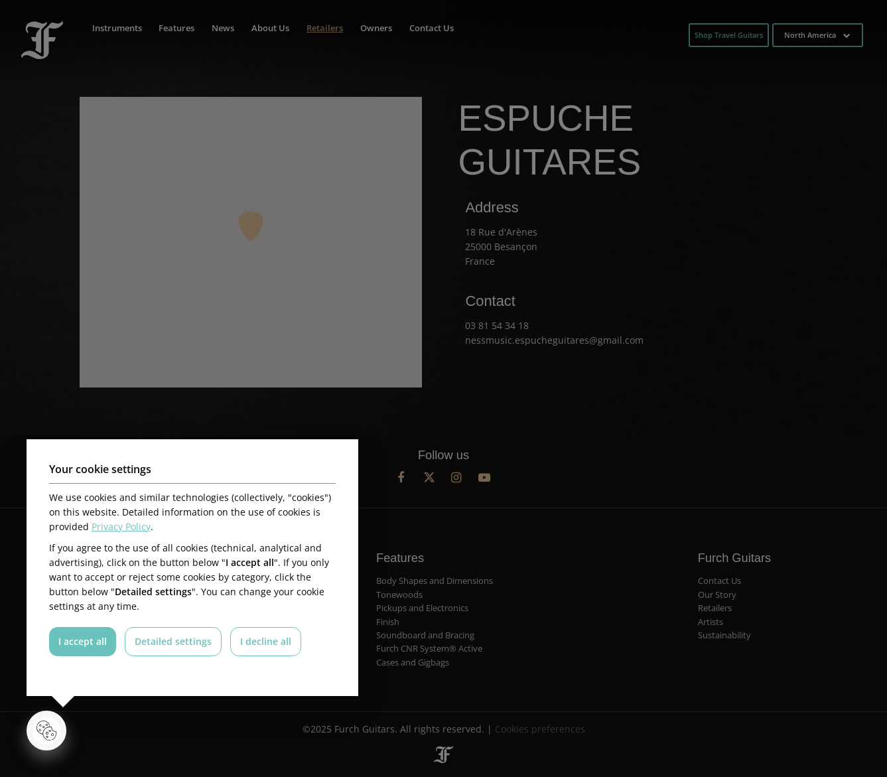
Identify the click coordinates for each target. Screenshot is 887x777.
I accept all (82, 641)
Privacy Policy (121, 526)
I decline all (267, 641)
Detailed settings (173, 641)
